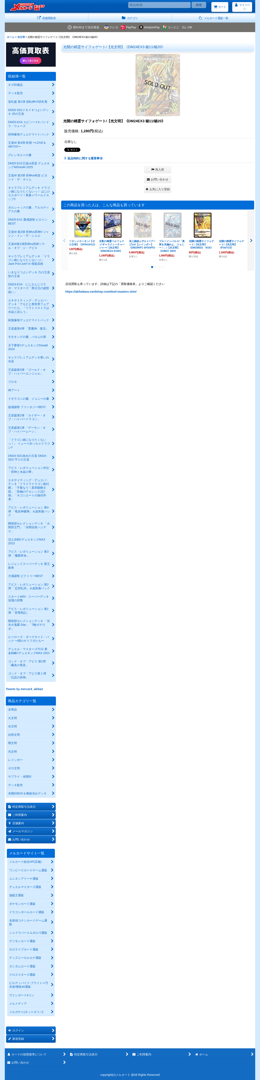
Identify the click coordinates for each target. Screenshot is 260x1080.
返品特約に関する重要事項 (83, 158)
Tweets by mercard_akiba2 (24, 689)
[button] (213, 18)
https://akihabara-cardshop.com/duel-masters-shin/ (101, 291)
